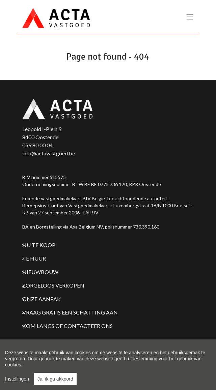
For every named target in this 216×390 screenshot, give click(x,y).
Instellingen (17, 379)
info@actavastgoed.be (48, 153)
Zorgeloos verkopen (53, 285)
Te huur (34, 258)
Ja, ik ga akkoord (55, 379)
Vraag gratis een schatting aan (70, 312)
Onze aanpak (41, 299)
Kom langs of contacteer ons (67, 326)
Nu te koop (38, 245)
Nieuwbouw (40, 272)
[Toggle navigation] (190, 17)
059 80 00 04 (37, 145)
